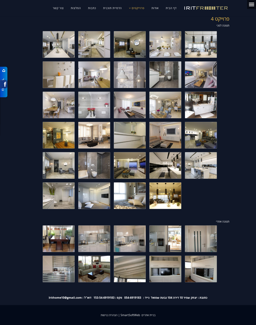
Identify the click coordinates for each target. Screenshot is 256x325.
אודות (155, 8)
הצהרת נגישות (109, 315)
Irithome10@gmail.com (65, 298)
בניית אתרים (149, 315)
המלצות (76, 8)
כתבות (92, 8)
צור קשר (58, 8)
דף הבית (171, 8)
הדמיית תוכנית (112, 8)
